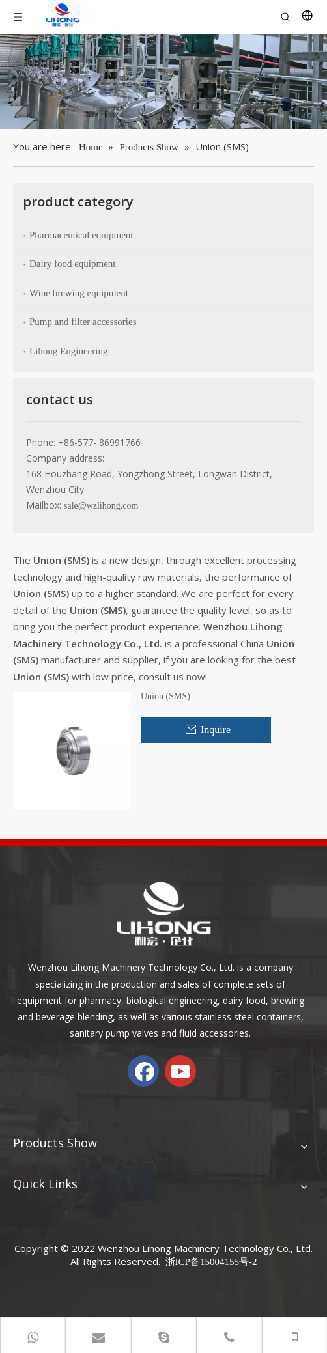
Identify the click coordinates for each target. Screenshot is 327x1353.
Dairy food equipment (72, 263)
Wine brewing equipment (78, 293)
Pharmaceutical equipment (81, 235)
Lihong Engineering (68, 351)
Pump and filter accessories (83, 321)
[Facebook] (143, 1071)
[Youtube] (180, 1071)
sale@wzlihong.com (101, 505)
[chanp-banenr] (163, 81)
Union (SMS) (165, 696)
